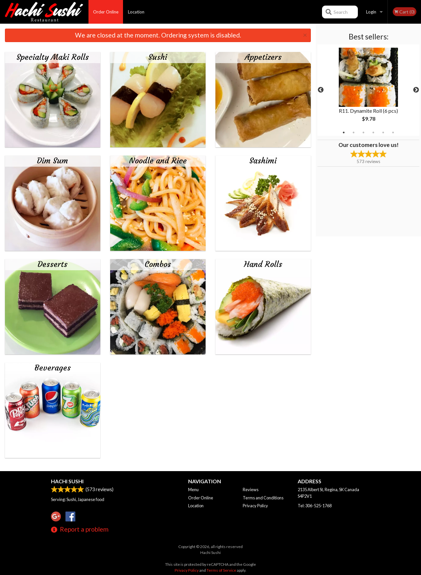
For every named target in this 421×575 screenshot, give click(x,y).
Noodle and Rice (158, 161)
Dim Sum (52, 161)
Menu (193, 489)
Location (136, 11)
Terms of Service (221, 570)
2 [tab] (353, 132)
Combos (158, 264)
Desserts (52, 264)
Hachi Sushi (67, 481)
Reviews (251, 489)
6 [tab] (393, 132)
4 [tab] (373, 132)
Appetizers (263, 57)
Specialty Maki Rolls (52, 57)
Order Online (105, 11)
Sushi (157, 57)
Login (371, 11)
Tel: (315, 505)
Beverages (53, 368)
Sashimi (263, 161)
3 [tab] (363, 132)
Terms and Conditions (263, 497)
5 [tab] (383, 132)
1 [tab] (343, 132)
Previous (320, 90)
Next (416, 90)
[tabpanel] (368, 90)
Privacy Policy (255, 505)
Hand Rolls (263, 264)
